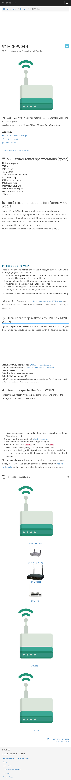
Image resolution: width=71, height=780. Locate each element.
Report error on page (58, 740)
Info (14, 9)
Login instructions (11, 139)
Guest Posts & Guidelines (12, 769)
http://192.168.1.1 (40, 439)
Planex (23, 9)
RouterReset (9, 3)
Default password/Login (14, 135)
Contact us (7, 766)
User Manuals (9, 143)
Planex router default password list (40, 368)
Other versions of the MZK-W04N (15, 150)
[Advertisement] (35, 29)
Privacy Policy (8, 777)
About (5, 762)
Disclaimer (7, 773)
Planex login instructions (40, 365)
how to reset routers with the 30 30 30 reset (45, 301)
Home (6, 9)
